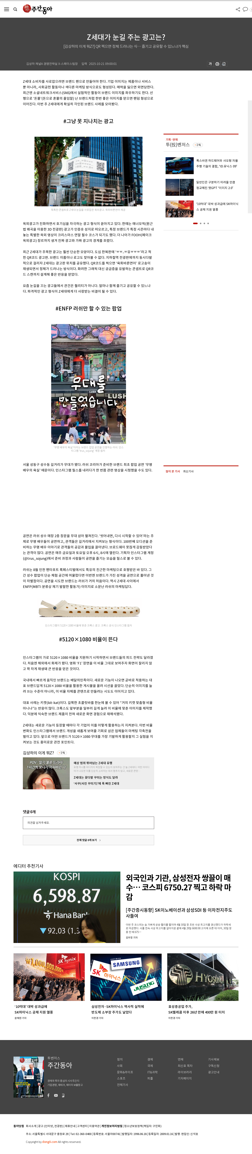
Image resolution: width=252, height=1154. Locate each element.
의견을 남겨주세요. (38, 823)
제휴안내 (70, 1126)
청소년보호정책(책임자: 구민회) (142, 1126)
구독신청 (213, 1066)
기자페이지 (185, 1078)
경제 (150, 1059)
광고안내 (213, 1072)
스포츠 (121, 1078)
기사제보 (213, 1059)
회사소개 (31, 1126)
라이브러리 (185, 1072)
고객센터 (82, 1126)
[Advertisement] (79, 502)
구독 (62, 753)
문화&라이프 (125, 1072)
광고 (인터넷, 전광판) (50, 1126)
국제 (150, 1066)
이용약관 (94, 1126)
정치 (120, 1059)
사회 (120, 1066)
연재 (180, 1059)
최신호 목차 (185, 1066)
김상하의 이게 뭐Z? (38, 752)
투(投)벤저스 (178, 145)
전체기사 (122, 1085)
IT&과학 (152, 1072)
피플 (150, 1078)
